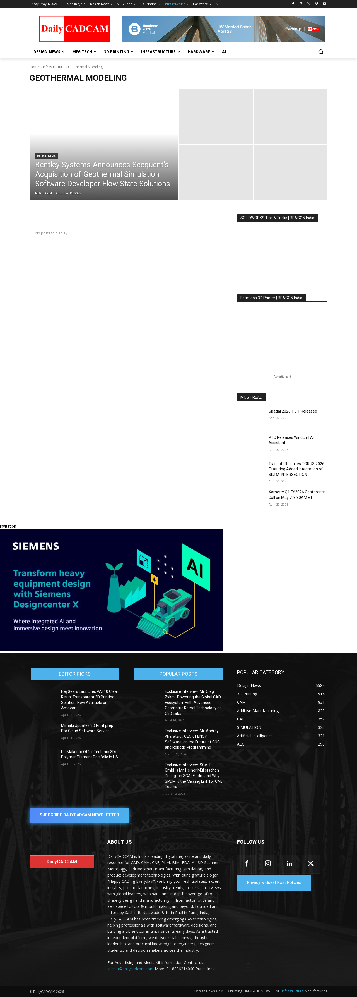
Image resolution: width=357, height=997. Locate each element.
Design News (46, 156)
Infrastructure (53, 67)
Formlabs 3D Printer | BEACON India (271, 298)
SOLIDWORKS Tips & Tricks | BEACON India (277, 218)
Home (34, 67)
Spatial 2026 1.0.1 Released (293, 411)
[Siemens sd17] (111, 650)
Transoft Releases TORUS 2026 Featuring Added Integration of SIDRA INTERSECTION (296, 469)
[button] (320, 51)
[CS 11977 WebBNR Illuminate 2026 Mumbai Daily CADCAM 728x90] (223, 29)
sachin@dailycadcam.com (130, 968)
